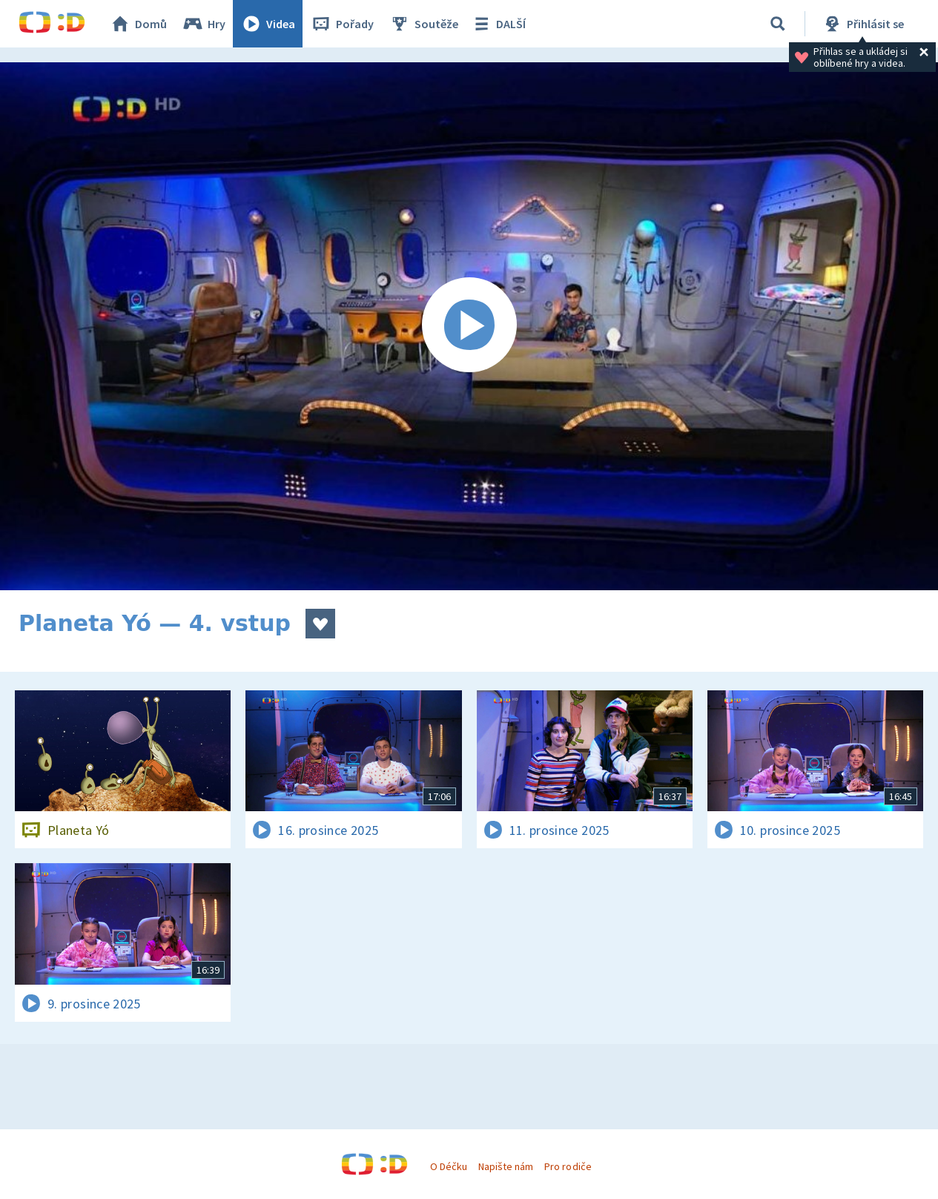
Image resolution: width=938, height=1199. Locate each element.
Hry (203, 24)
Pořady (342, 24)
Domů (138, 24)
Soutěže (423, 24)
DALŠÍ (498, 24)
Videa (267, 24)
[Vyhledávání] (778, 23)
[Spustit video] (469, 326)
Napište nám (505, 1166)
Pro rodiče (567, 1166)
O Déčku (448, 1166)
